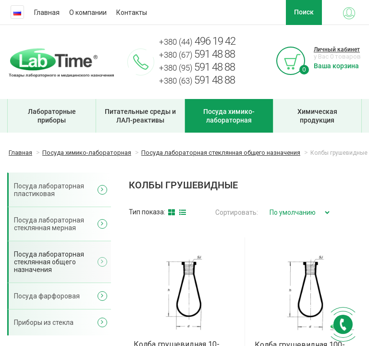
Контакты (131, 12)
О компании (88, 12)
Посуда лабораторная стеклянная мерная (49, 224)
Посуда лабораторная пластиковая (49, 190)
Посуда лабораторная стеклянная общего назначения (49, 261)
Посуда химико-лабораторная (229, 116)
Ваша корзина (336, 66)
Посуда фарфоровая (47, 296)
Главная (47, 12)
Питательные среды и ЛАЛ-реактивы (140, 116)
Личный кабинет (337, 49)
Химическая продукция (317, 116)
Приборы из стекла (44, 322)
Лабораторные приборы (52, 116)
